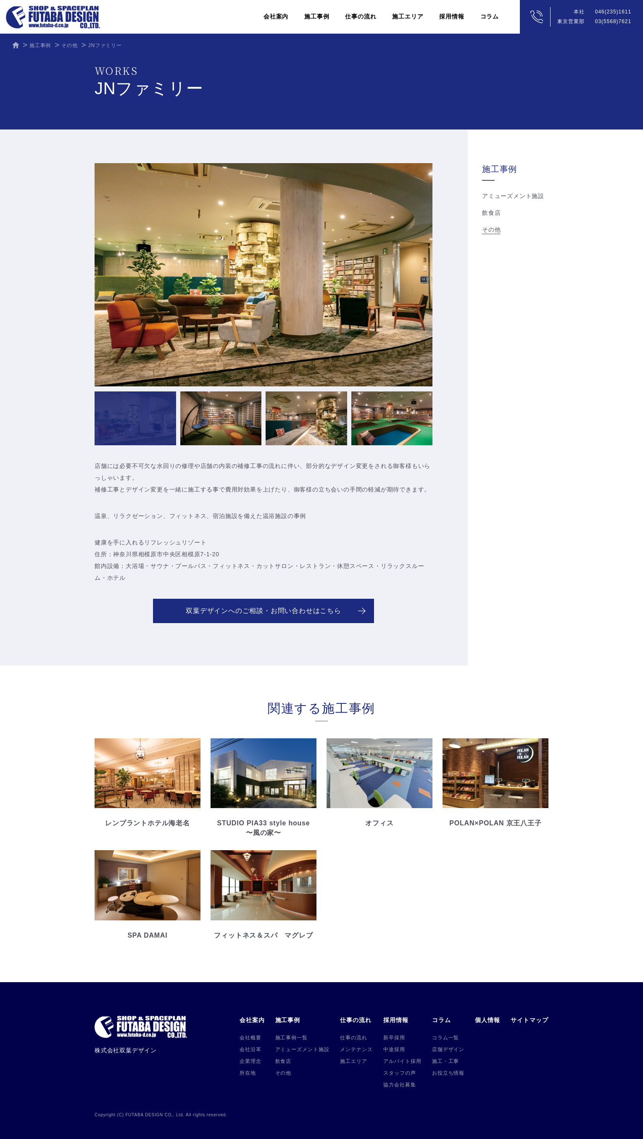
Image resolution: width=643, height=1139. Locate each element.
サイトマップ (529, 1020)
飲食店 (491, 212)
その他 (491, 229)
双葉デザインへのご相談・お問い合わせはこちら (276, 610)
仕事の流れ (353, 1038)
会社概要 (250, 1038)
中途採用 (394, 1049)
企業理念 (250, 1061)
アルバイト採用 (402, 1061)
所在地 (248, 1073)
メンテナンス (356, 1049)
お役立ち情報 (448, 1073)
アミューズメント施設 (513, 196)
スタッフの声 (399, 1073)
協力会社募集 (399, 1085)
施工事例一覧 (291, 1038)
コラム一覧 (445, 1038)
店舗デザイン (448, 1049)
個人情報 (487, 1020)
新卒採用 (394, 1038)
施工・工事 (445, 1061)
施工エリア (407, 16)
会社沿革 (250, 1049)
